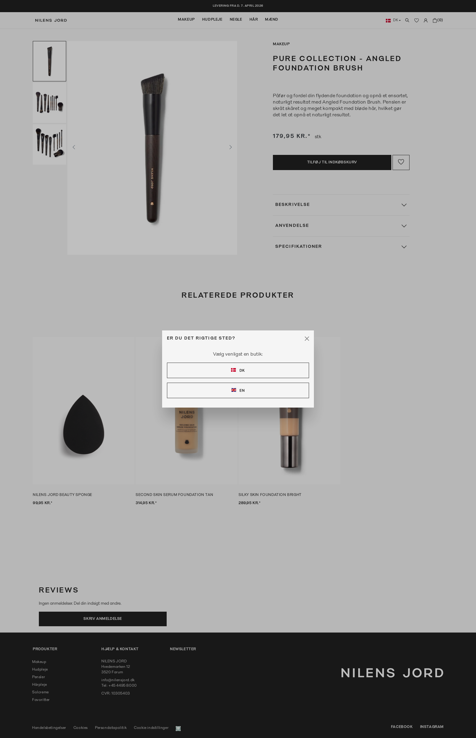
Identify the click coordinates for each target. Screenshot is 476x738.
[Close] (306, 338)
